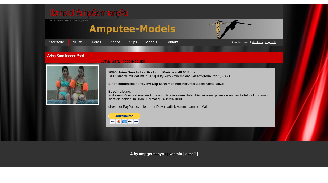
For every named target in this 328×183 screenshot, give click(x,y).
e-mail (190, 154)
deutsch (257, 42)
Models (151, 42)
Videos (115, 42)
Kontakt (172, 42)
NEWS (78, 42)
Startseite (56, 42)
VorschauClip (215, 84)
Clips (133, 42)
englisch (270, 42)
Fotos (96, 42)
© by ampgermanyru (148, 154)
